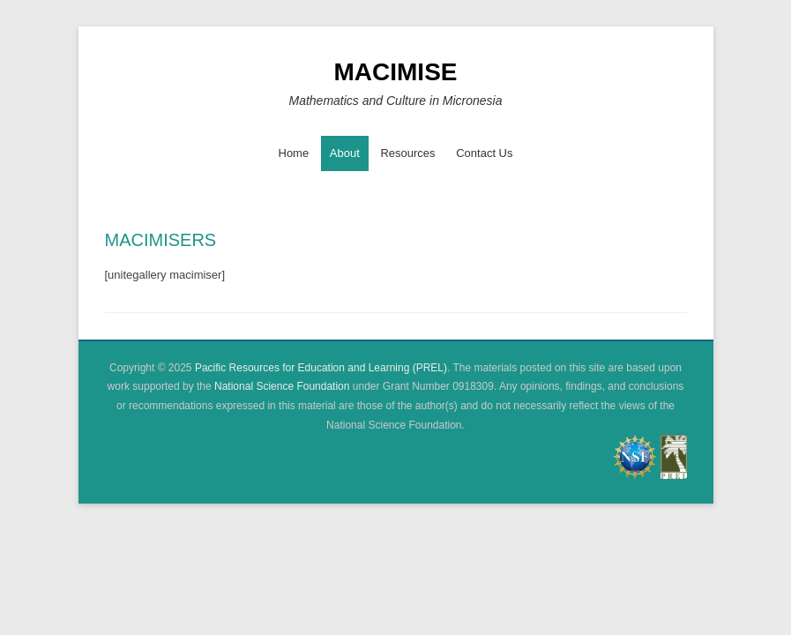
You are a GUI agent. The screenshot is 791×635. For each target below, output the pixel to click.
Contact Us (484, 153)
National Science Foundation (281, 386)
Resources (407, 153)
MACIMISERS (161, 240)
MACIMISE (396, 72)
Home (294, 153)
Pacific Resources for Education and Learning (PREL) (321, 368)
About (345, 153)
